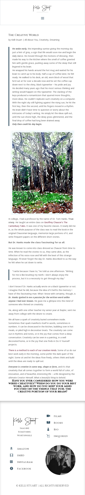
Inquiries (61, 436)
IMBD (20, 455)
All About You (31, 39)
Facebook (24, 468)
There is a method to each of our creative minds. (32, 350)
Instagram (25, 462)
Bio (56, 429)
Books (58, 423)
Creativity (43, 39)
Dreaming (55, 39)
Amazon (23, 448)
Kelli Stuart (16, 39)
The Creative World (23, 35)
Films (57, 416)
